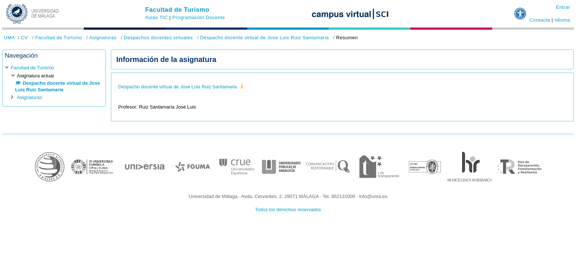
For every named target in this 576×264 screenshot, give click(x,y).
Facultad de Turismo (177, 9)
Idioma (562, 20)
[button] (520, 10)
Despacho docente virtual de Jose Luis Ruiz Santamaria (264, 37)
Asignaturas (102, 37)
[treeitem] (54, 82)
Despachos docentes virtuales (158, 37)
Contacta (539, 20)
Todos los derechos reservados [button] (288, 209)
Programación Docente (198, 17)
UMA (9, 37)
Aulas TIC (156, 17)
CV (24, 37)
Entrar (563, 7)
